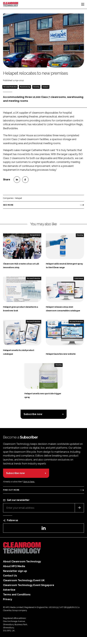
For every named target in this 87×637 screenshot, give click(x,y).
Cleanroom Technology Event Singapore (28, 585)
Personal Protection (10, 87)
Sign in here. (29, 481)
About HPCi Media (14, 566)
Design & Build (35, 235)
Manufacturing (25, 87)
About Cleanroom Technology (22, 561)
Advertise (9, 589)
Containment (78, 278)
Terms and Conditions (17, 594)
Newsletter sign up (15, 571)
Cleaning (36, 87)
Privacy (7, 599)
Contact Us (10, 575)
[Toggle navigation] (82, 4)
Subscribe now (33, 414)
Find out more (11, 490)
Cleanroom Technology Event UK (24, 580)
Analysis (45, 87)
